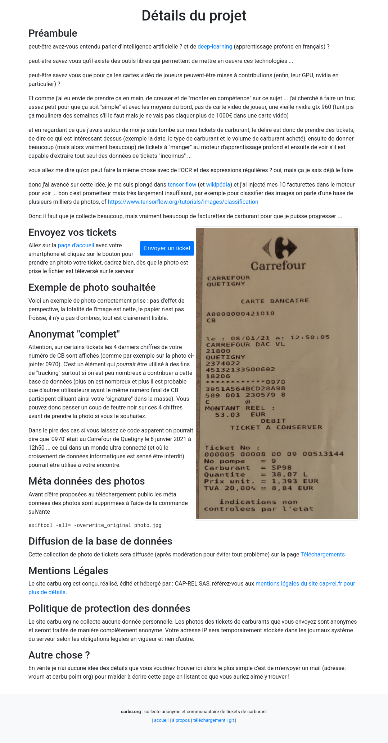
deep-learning (215, 46)
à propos (181, 720)
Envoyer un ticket (167, 248)
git (231, 720)
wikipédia (218, 184)
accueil (161, 720)
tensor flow (182, 184)
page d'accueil (76, 245)
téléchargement (209, 720)
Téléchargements (323, 554)
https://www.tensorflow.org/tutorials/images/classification (183, 201)
